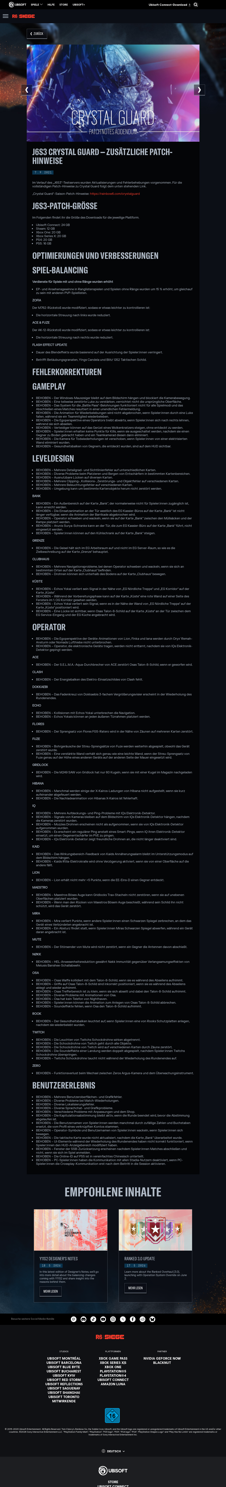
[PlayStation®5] (113, 1371)
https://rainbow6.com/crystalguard (115, 194)
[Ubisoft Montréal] (64, 1358)
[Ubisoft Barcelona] (64, 1362)
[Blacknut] (162, 1362)
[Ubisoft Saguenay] (64, 1388)
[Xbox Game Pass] (113, 1358)
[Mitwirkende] (64, 1401)
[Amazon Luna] (113, 1384)
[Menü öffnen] (5, 16)
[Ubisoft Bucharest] (64, 1371)
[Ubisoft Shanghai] (64, 1392)
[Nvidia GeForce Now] (162, 1358)
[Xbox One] (113, 1367)
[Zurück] (37, 34)
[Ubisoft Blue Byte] (64, 1367)
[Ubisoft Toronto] (64, 1397)
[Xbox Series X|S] (113, 1362)
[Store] (113, 1482)
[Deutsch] (113, 1451)
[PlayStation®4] (113, 1375)
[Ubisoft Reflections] (64, 1384)
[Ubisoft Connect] (113, 1380)
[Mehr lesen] (51, 1291)
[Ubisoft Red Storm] (64, 1380)
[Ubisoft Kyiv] (64, 1375)
